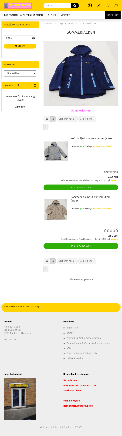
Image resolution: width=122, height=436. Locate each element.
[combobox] (67, 119)
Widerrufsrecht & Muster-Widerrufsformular (89, 343)
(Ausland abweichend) (102, 146)
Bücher (51, 15)
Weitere (65, 15)
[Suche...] (75, 5)
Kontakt (70, 333)
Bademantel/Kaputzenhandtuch (23, 15)
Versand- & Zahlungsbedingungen (84, 338)
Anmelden (20, 46)
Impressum (72, 327)
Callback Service (75, 358)
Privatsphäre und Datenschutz (82, 353)
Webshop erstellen (49, 427)
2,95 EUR (20, 106)
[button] (90, 5)
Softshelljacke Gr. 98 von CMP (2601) (91, 138)
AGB (69, 348)
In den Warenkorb (81, 187)
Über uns (112, 15)
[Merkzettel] (107, 5)
